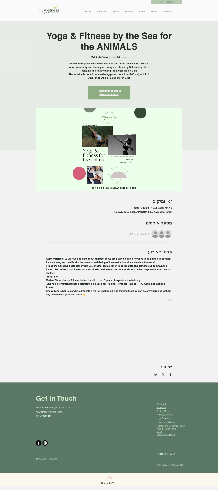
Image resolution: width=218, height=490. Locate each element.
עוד (170, 299)
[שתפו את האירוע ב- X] (163, 374)
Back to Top (109, 483)
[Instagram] (45, 443)
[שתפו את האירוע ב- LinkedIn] (155, 374)
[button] (115, 11)
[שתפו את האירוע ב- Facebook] (170, 374)
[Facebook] (38, 443)
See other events (109, 94)
